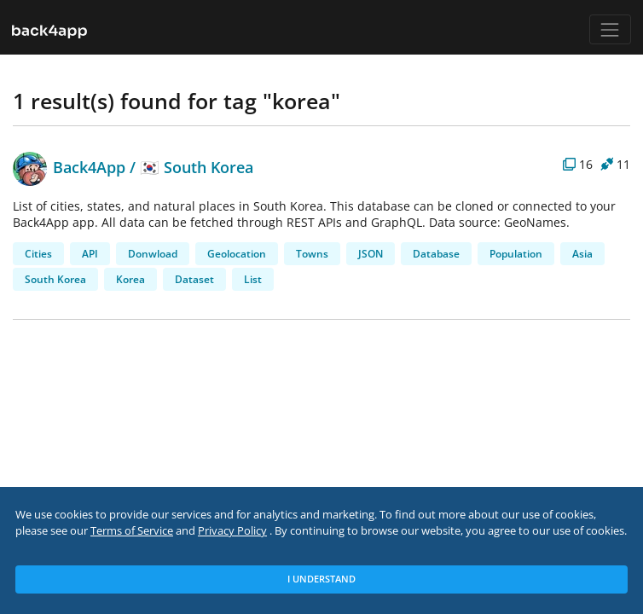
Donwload (152, 253)
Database (436, 253)
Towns (312, 253)
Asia (582, 253)
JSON (370, 253)
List (253, 279)
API (90, 253)
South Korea (55, 279)
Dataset (194, 279)
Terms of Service (131, 531)
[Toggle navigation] (610, 29)
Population (515, 253)
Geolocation (236, 253)
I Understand (321, 578)
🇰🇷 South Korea (196, 166)
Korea (130, 279)
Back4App (69, 166)
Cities (38, 253)
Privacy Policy (232, 531)
